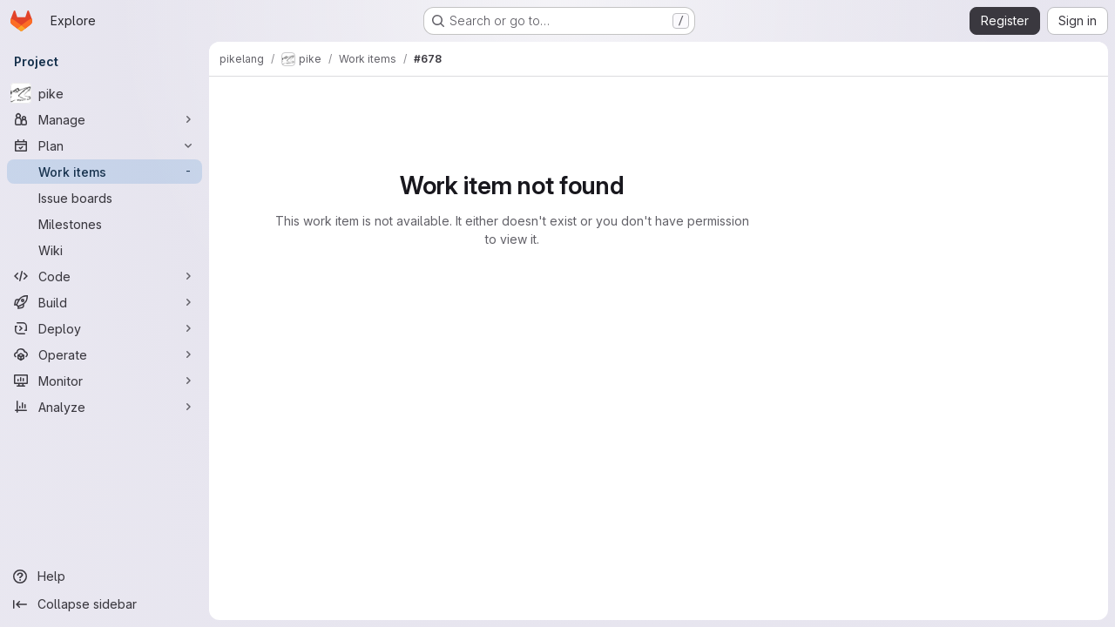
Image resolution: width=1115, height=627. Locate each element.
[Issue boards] (104, 197)
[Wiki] (104, 250)
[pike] (104, 93)
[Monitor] (104, 380)
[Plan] (104, 145)
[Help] (104, 576)
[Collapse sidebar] (104, 604)
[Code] (104, 276)
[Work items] (104, 171)
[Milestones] (104, 224)
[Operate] (104, 354)
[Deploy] (104, 328)
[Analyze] (104, 406)
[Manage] (104, 119)
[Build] (104, 302)
